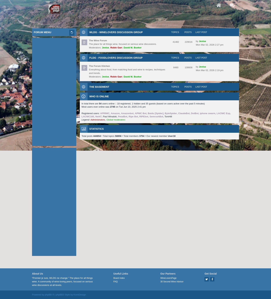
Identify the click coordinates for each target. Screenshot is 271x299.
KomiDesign (80, 294)
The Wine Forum (98, 40)
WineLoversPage (168, 278)
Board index (119, 278)
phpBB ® (49, 294)
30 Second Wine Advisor (171, 281)
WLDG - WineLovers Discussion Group (116, 32)
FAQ (115, 281)
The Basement (99, 86)
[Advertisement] (54, 91)
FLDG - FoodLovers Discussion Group (116, 57)
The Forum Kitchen (99, 66)
